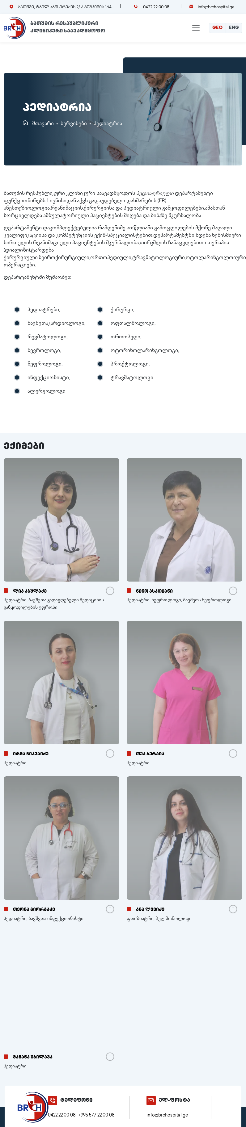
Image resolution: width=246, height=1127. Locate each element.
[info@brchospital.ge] (151, 1100)
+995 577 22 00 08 (96, 1115)
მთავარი (43, 124)
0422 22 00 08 (155, 7)
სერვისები (74, 124)
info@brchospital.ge (216, 7)
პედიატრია (108, 124)
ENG (234, 28)
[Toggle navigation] (196, 28)
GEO (217, 28)
